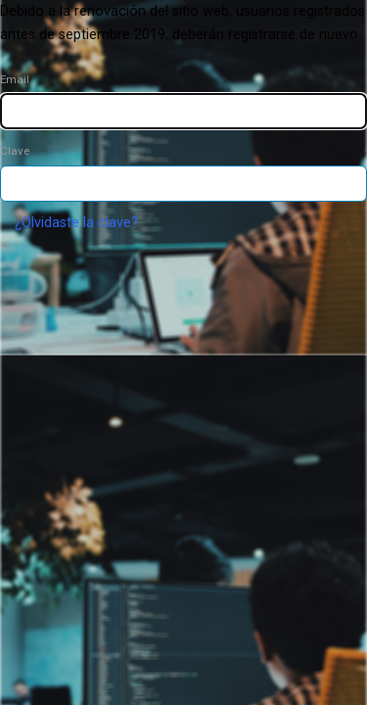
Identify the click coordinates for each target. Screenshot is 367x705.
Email (14, 79)
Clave (14, 151)
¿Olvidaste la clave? (76, 222)
